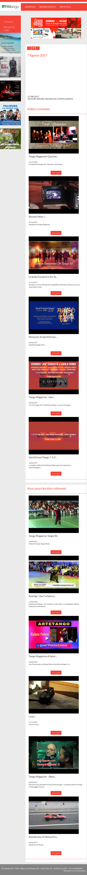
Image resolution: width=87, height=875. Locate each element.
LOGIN (82, 13)
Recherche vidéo (9, 28)
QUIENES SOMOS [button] (47, 7)
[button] (54, 135)
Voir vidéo (56, 172)
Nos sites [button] (65, 7)
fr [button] (74, 13)
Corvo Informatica (78, 871)
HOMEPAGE (31, 7)
